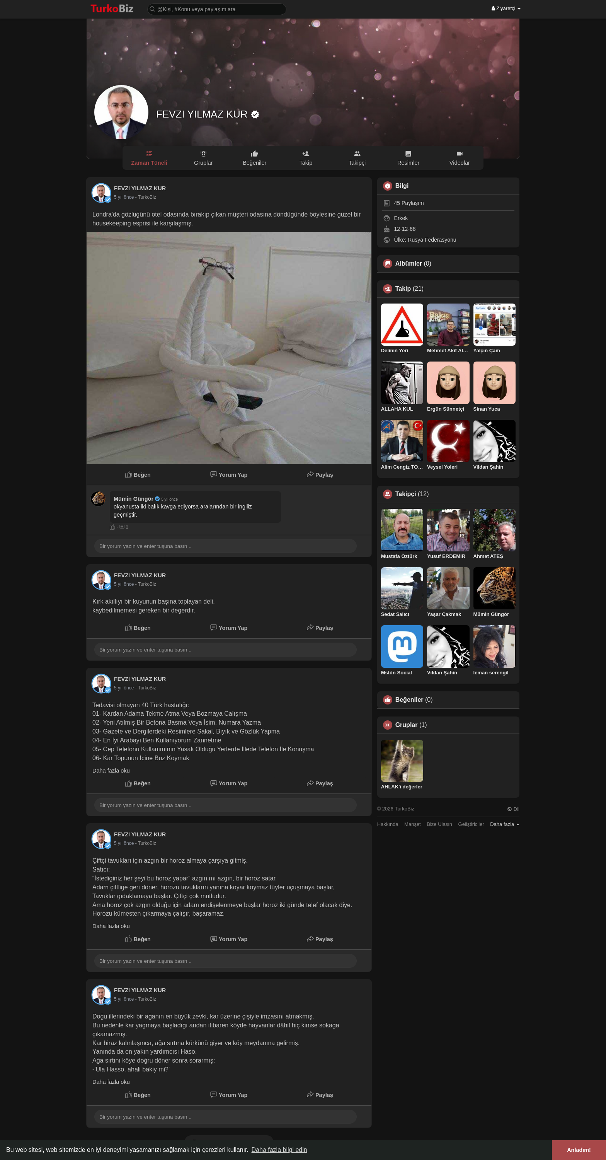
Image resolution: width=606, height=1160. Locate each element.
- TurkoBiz (145, 197)
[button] (217, 8)
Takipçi (405, 494)
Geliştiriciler (471, 824)
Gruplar (406, 725)
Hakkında (387, 824)
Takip (403, 289)
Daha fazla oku (111, 771)
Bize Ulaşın (439, 824)
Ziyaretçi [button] (506, 8)
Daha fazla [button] (504, 824)
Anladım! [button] (579, 1150)
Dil (513, 809)
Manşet (412, 824)
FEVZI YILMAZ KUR (203, 114)
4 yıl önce (124, 197)
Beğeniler (409, 700)
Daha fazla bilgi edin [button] (279, 1149)
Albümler (408, 264)
